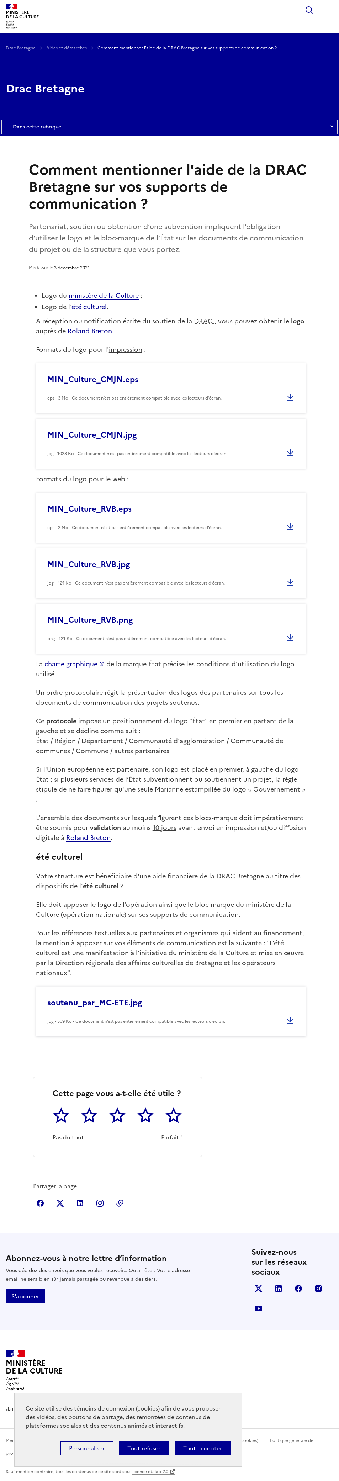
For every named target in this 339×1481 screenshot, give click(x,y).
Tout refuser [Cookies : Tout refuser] (143, 1448)
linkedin (278, 1288)
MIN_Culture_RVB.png (90, 620)
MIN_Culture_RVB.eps (89, 509)
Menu (329, 10)
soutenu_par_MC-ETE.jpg (94, 1003)
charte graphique (70, 664)
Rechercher (309, 10)
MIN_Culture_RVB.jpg (88, 564)
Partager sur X (60, 1203)
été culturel (89, 307)
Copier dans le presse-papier (120, 1203)
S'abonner (25, 1296)
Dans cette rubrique (169, 127)
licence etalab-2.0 (150, 1472)
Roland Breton (90, 331)
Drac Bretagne (21, 48)
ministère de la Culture (104, 295)
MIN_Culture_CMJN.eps (92, 379)
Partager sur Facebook (40, 1203)
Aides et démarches (67, 48)
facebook (298, 1288)
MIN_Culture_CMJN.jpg (92, 435)
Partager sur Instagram (100, 1203)
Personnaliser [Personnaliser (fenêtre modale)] (87, 1448)
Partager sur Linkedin (80, 1203)
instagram (318, 1288)
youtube (258, 1308)
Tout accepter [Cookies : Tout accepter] (202, 1448)
